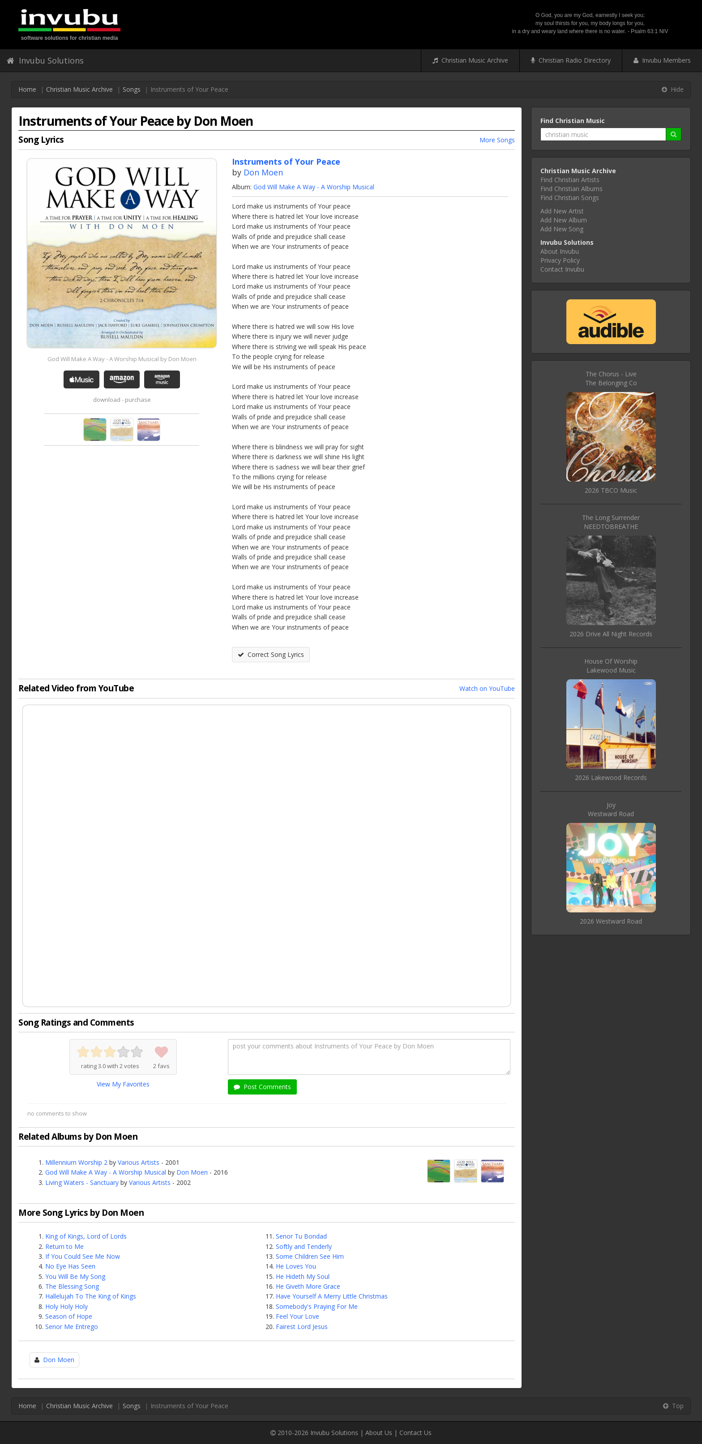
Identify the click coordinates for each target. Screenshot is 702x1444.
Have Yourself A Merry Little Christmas (332, 1296)
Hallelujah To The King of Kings (90, 1296)
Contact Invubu (562, 269)
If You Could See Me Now (82, 1256)
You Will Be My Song (75, 1276)
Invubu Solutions (45, 60)
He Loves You (296, 1266)
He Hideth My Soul (303, 1276)
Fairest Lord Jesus (302, 1326)
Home (27, 89)
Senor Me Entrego (71, 1326)
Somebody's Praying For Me (317, 1306)
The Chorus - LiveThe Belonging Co (611, 378)
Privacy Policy (560, 260)
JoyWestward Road (611, 809)
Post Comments (262, 1086)
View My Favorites (123, 1084)
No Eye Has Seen (70, 1266)
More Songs (497, 140)
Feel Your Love (297, 1316)
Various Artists (138, 1162)
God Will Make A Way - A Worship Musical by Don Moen (122, 359)
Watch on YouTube (487, 688)
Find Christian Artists (569, 179)
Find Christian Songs (569, 197)
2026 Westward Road (611, 921)
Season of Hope (68, 1316)
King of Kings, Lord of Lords (86, 1236)
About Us (378, 1432)
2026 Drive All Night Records (610, 634)
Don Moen (263, 172)
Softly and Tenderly (304, 1246)
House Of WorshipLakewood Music (611, 665)
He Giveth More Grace (308, 1286)
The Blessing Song (72, 1286)
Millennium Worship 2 (76, 1162)
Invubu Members (662, 60)
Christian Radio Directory (571, 60)
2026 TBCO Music (611, 490)
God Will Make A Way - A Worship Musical (313, 187)
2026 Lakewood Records (611, 777)
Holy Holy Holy (66, 1306)
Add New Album (563, 220)
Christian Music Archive (470, 60)
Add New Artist (562, 211)
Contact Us (415, 1432)
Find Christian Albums (571, 188)
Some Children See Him (310, 1256)
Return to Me (64, 1246)
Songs (132, 89)
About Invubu (559, 251)
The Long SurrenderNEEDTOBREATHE (611, 522)
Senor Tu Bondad (301, 1236)
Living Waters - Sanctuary (82, 1182)
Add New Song (561, 229)
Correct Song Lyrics (271, 654)
